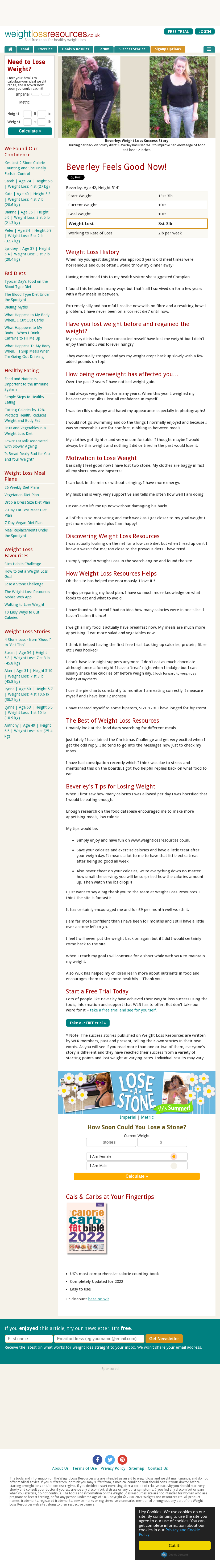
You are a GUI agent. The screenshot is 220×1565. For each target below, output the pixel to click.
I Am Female (133, 1156)
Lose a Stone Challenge (24, 584)
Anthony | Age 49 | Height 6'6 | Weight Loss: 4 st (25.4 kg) (28, 730)
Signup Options (168, 49)
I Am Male (133, 1166)
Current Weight (137, 1136)
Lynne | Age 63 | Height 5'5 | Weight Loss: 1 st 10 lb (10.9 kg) (29, 712)
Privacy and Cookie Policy (169, 1532)
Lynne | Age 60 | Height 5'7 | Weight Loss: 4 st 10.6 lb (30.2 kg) (29, 694)
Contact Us (158, 1468)
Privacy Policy (113, 1468)
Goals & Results (75, 49)
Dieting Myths (16, 307)
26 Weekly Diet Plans (22, 487)
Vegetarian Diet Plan (22, 495)
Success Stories (132, 49)
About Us (60, 1468)
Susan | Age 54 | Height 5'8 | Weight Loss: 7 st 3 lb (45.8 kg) (27, 657)
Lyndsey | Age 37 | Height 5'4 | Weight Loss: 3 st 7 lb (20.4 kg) (27, 253)
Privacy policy (17, 1352)
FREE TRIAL (178, 31)
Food (25, 49)
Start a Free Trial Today (97, 991)
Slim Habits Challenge (23, 564)
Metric (147, 1117)
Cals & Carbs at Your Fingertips (110, 1196)
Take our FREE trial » (87, 1023)
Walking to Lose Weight (24, 604)
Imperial (128, 1117)
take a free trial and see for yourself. (123, 1010)
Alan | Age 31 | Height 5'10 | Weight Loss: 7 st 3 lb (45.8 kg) (28, 675)
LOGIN (204, 31)
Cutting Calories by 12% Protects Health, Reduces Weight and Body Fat (25, 415)
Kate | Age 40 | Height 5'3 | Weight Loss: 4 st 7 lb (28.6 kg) (28, 199)
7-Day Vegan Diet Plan (24, 523)
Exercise (45, 49)
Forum (103, 49)
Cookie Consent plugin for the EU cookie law (174, 1555)
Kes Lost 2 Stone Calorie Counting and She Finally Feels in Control (25, 168)
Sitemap (136, 1468)
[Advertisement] (110, 13)
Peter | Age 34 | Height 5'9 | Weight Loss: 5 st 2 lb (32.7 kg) (28, 235)
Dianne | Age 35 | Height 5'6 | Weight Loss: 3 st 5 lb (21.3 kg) (27, 217)
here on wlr (98, 1299)
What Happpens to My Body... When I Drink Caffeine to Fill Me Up (23, 332)
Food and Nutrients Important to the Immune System (26, 384)
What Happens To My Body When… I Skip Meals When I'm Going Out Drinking (27, 351)
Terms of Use (84, 1468)
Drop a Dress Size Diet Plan (27, 502)
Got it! (175, 1545)
